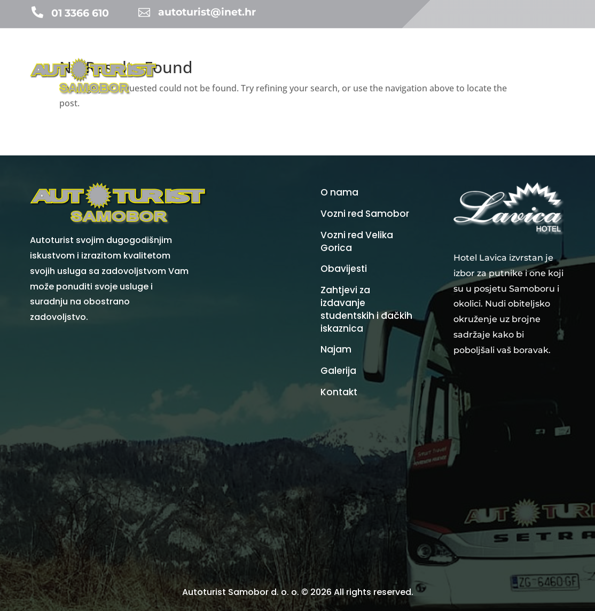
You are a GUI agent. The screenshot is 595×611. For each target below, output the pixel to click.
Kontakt (551, 96)
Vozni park (507, 56)
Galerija (552, 56)
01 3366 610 (80, 13)
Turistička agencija (255, 56)
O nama (511, 96)
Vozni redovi (410, 56)
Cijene (466, 56)
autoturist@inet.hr (207, 12)
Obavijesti (323, 56)
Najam (364, 56)
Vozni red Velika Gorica (356, 241)
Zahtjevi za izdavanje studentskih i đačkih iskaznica (366, 309)
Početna (192, 56)
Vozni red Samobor (364, 214)
